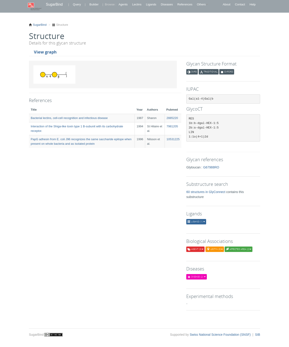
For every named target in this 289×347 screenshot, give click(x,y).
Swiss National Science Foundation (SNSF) (221, 334)
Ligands (151, 4)
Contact (240, 4)
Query (77, 4)
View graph (45, 52)
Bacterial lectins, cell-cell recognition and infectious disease (69, 118)
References (184, 4)
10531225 (173, 139)
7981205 (172, 126)
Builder (93, 4)
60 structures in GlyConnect (206, 192)
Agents (123, 4)
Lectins (136, 4)
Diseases (167, 4)
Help (252, 4)
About (226, 4)
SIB (257, 334)
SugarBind (54, 4)
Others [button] (202, 4)
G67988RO (211, 167)
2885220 (172, 118)
